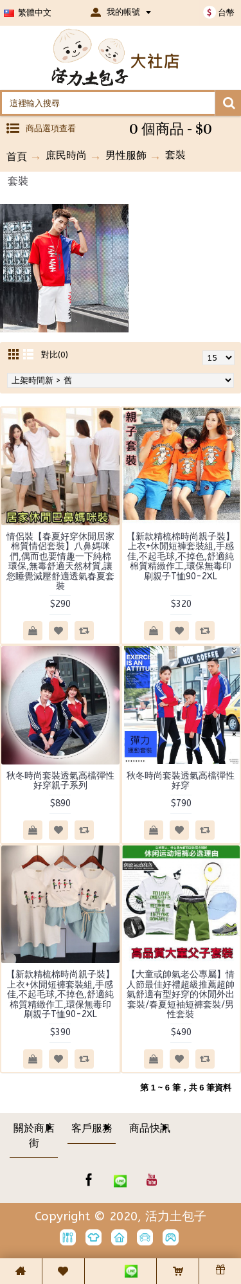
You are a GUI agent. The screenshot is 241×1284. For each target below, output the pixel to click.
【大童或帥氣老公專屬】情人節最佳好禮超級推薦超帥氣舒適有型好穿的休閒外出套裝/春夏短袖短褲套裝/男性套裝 (181, 994)
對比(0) (54, 354)
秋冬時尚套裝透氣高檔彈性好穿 (181, 780)
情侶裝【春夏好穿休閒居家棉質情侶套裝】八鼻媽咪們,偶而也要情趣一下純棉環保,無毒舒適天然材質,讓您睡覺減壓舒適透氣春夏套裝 (60, 561)
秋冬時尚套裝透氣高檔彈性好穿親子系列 (60, 780)
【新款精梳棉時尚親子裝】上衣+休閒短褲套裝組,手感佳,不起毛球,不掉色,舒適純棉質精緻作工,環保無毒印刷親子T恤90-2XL (181, 556)
